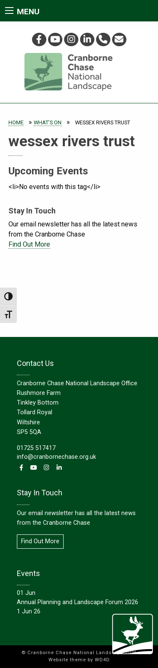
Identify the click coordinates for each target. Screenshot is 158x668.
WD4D (102, 660)
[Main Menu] (9, 10)
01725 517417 (36, 448)
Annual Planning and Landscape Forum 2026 (77, 602)
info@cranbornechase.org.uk (56, 456)
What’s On (48, 122)
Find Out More (29, 244)
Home (16, 122)
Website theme (67, 660)
